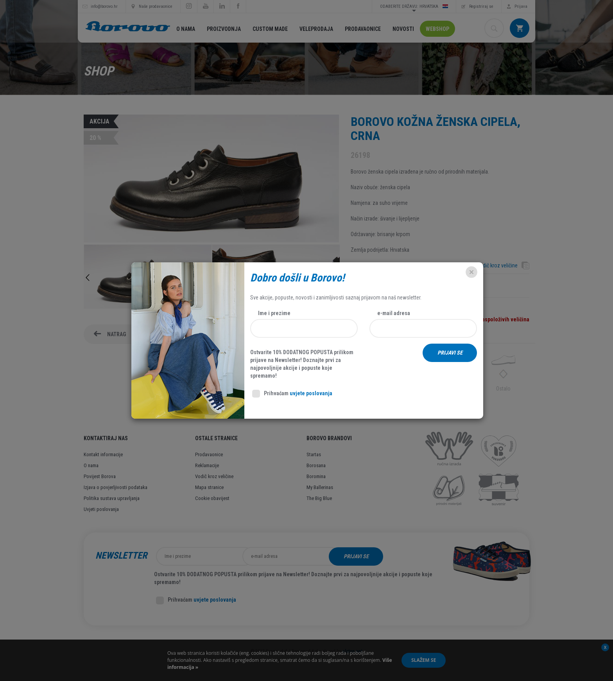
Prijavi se (405, 556)
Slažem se (423, 660)
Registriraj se (481, 6)
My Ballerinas (319, 487)
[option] (148, 277)
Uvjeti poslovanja (101, 509)
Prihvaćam (196, 600)
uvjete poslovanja (215, 600)
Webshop (437, 29)
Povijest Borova (100, 476)
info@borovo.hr (104, 6)
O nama (185, 29)
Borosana (316, 465)
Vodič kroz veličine (497, 265)
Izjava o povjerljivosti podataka (115, 487)
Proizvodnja (224, 29)
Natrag (116, 334)
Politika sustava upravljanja (112, 498)
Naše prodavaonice (155, 6)
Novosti (403, 29)
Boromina (316, 476)
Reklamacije (207, 465)
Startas (313, 454)
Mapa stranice (209, 487)
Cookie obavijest (212, 498)
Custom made (270, 29)
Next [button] (336, 277)
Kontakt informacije (103, 454)
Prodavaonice (363, 29)
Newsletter (121, 555)
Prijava (520, 6)
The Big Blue (319, 498)
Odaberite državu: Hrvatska (414, 6)
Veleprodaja (316, 29)
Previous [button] (87, 277)
